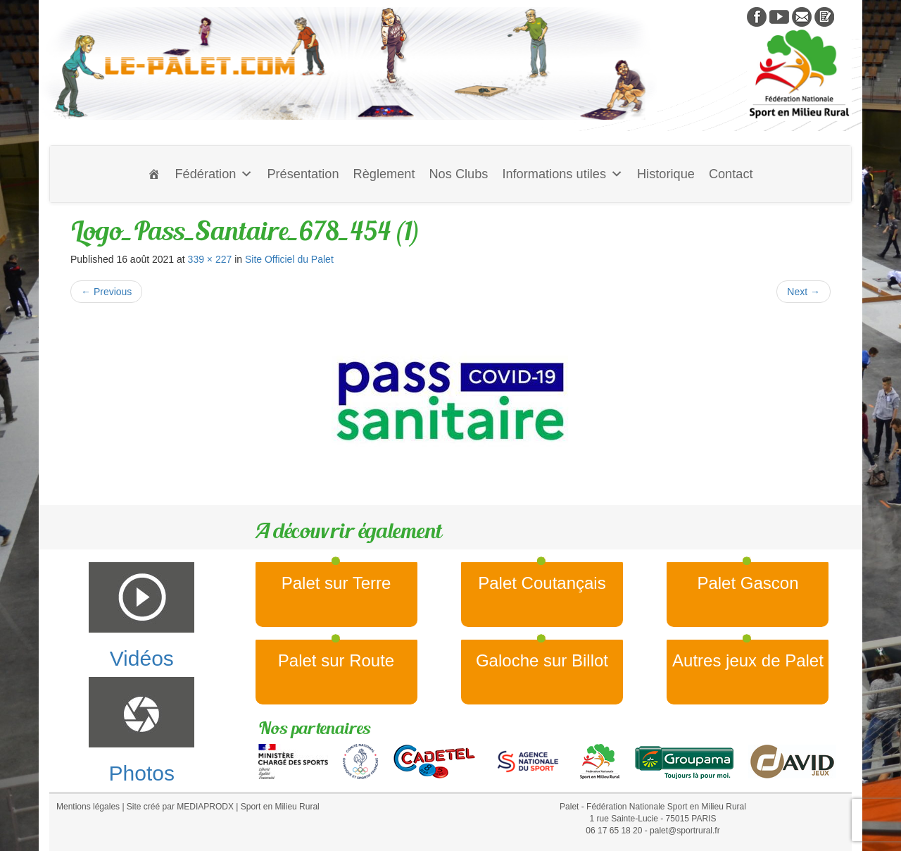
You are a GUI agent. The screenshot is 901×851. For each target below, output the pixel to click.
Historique (666, 174)
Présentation (303, 174)
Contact (731, 174)
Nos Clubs (458, 174)
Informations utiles (562, 174)
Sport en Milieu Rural (280, 807)
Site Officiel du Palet (289, 259)
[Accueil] (154, 174)
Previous (106, 291)
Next (803, 291)
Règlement (384, 174)
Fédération (214, 174)
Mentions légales (88, 807)
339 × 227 (210, 259)
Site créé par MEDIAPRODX (180, 807)
